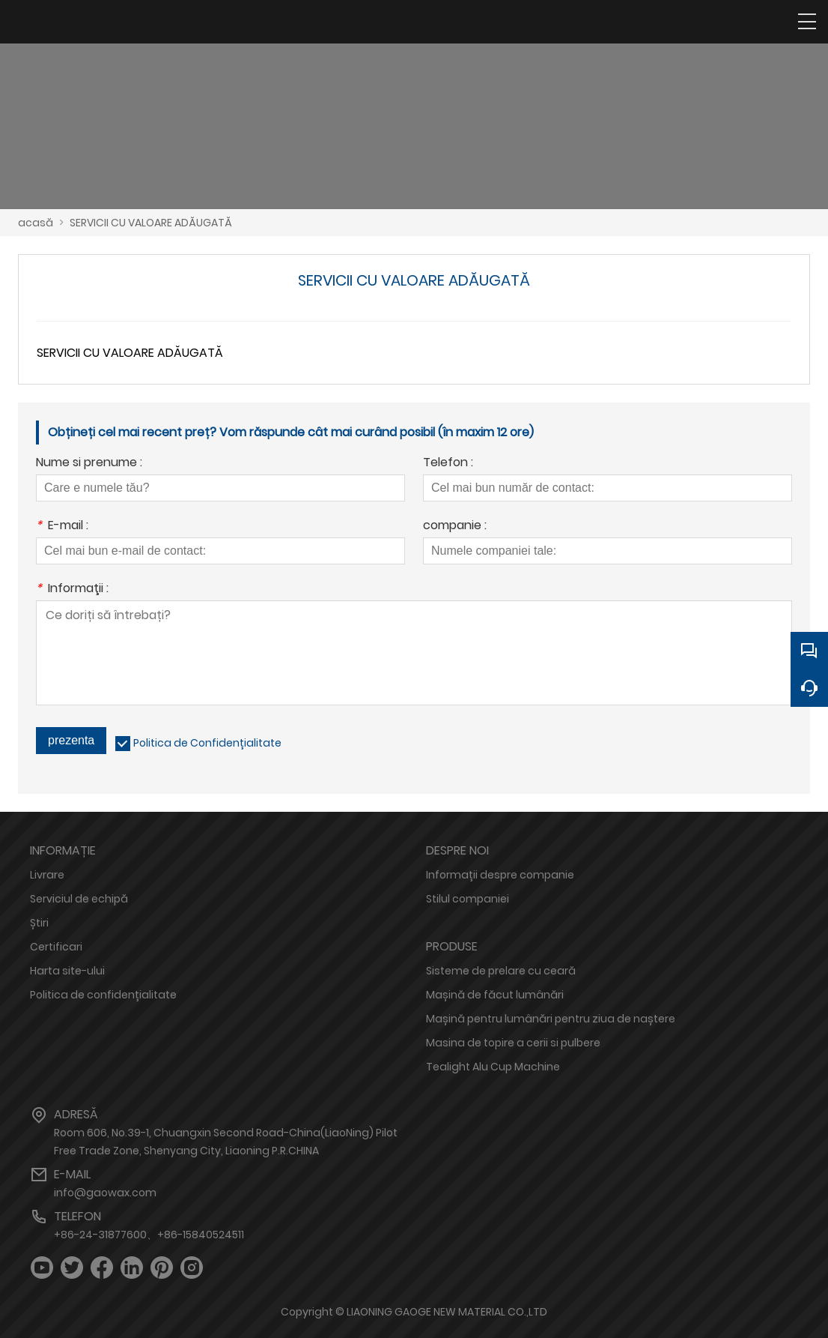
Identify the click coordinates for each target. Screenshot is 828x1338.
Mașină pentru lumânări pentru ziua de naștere (550, 1018)
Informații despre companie (500, 874)
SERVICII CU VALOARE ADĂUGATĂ (151, 222)
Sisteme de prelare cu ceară (501, 970)
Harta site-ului (67, 970)
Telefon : (448, 463)
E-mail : (62, 526)
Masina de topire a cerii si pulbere (513, 1042)
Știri (39, 922)
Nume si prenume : (89, 463)
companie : (455, 526)
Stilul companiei (467, 898)
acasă (35, 222)
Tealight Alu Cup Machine (493, 1066)
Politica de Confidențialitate (207, 742)
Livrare (47, 874)
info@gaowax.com (105, 1192)
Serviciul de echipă (79, 898)
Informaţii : (72, 589)
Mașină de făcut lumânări (495, 994)
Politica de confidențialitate (103, 994)
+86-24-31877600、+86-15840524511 (149, 1234)
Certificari (56, 946)
